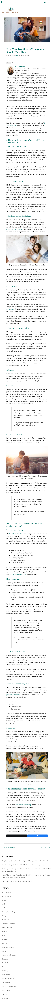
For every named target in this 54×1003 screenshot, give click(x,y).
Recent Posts (15, 62)
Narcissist (5, 959)
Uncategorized (6, 998)
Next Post (45, 847)
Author (8, 62)
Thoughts (5, 994)
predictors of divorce (13, 695)
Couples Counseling (8, 912)
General (4, 931)
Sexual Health (6, 990)
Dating (4, 916)
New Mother (6, 963)
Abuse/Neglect (6, 892)
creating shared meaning (14, 229)
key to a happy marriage (17, 574)
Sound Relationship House (18, 534)
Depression (5, 920)
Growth (4, 939)
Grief (3, 935)
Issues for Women (8, 947)
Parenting (5, 971)
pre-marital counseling (23, 805)
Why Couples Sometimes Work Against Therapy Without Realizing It (25, 861)
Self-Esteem (6, 982)
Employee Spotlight (8, 924)
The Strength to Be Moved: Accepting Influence (17, 881)
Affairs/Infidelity (7, 896)
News (4, 967)
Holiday (4, 943)
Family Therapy (7, 927)
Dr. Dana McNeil (20, 66)
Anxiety (4, 904)
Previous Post (9, 847)
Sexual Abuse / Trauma (9, 986)
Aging (4, 900)
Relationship (10, 55)
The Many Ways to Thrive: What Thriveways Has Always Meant (23, 865)
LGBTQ (4, 951)
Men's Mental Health (9, 955)
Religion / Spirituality (8, 978)
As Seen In (5, 908)
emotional (9, 309)
